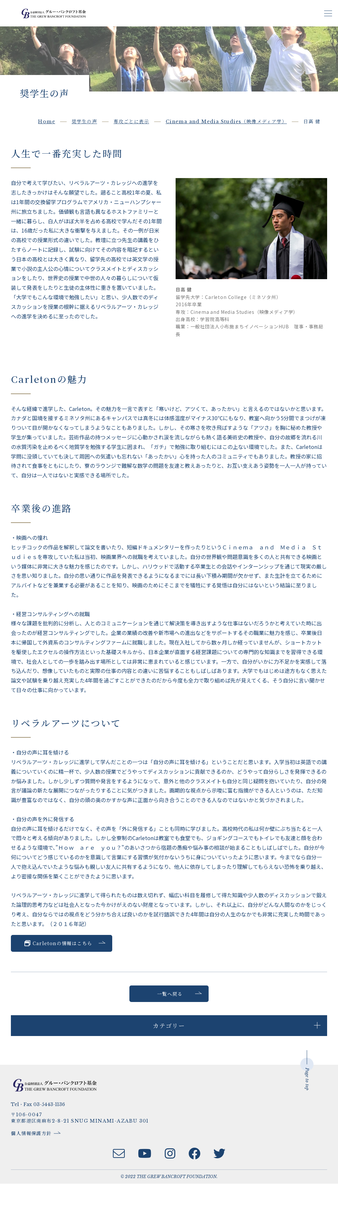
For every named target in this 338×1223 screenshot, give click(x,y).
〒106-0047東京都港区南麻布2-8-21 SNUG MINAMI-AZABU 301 (88, 1157)
